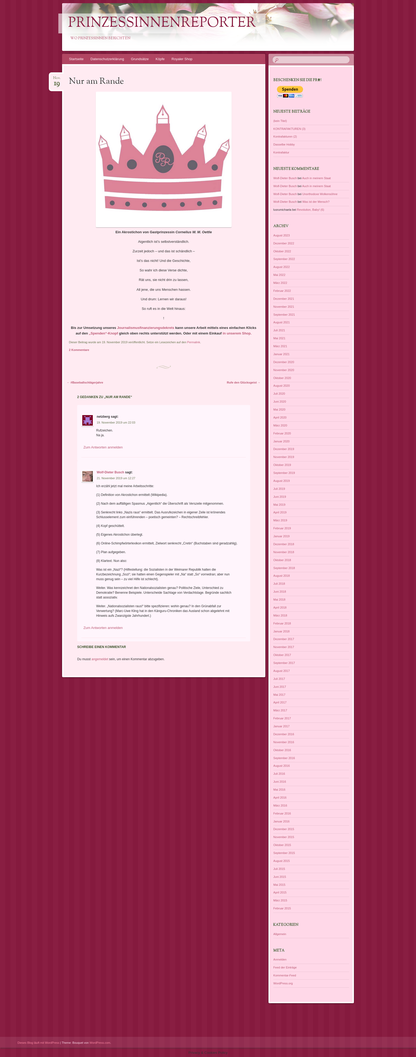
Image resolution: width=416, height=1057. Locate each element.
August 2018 (281, 575)
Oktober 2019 (282, 464)
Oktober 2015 (282, 845)
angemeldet (100, 659)
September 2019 (284, 472)
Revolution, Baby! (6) (310, 209)
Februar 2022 (282, 290)
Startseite (76, 59)
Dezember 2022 (283, 243)
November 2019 (283, 457)
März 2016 (280, 805)
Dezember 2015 (283, 829)
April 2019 (280, 512)
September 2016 (284, 758)
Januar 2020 (281, 441)
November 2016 (283, 742)
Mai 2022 (279, 274)
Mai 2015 (279, 884)
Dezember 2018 (283, 544)
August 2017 (281, 670)
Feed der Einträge (285, 967)
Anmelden (280, 959)
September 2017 (284, 662)
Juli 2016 (279, 773)
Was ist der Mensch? (316, 201)
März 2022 (280, 282)
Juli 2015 (279, 868)
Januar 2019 (281, 536)
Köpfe (160, 59)
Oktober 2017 (282, 655)
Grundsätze (140, 59)
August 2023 (281, 235)
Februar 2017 (282, 718)
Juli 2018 (279, 583)
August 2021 (281, 322)
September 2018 (284, 568)
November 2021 (283, 306)
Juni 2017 (279, 686)
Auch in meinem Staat (316, 178)
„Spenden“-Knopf (103, 333)
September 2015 (284, 853)
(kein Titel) (280, 120)
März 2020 (280, 425)
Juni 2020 (279, 401)
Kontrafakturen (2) (285, 136)
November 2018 (283, 552)
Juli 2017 (279, 678)
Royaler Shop (182, 59)
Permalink (193, 342)
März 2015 (280, 900)
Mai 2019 (279, 504)
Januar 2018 (281, 631)
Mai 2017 (279, 694)
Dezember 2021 (283, 298)
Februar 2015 (282, 908)
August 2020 (281, 385)
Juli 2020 (279, 393)
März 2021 (280, 346)
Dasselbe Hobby (284, 144)
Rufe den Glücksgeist (244, 382)
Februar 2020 (282, 433)
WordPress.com (100, 1042)
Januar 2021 (281, 354)
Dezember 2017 (283, 639)
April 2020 (280, 417)
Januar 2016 (281, 821)
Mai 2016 (279, 789)
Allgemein (279, 934)
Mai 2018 (279, 599)
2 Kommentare (79, 349)
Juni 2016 (279, 781)
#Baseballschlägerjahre (85, 382)
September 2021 (284, 314)
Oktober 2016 (282, 750)
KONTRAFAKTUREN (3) (289, 128)
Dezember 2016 (283, 734)
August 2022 (281, 266)
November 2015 (283, 837)
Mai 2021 (279, 338)
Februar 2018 (282, 623)
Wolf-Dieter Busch (110, 472)
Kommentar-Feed (284, 975)
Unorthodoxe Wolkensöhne (320, 194)
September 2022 (284, 259)
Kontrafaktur (281, 152)
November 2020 (283, 370)
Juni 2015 (279, 876)
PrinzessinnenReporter (162, 23)
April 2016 (280, 797)
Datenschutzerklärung (107, 59)
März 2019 (280, 520)
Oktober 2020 (282, 378)
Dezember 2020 (283, 362)
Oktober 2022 (282, 251)
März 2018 (280, 615)
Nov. (56, 79)
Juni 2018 (279, 591)
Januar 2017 (281, 726)
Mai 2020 (279, 409)
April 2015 (280, 892)
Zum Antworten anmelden (103, 447)
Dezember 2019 (283, 449)
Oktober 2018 (282, 560)
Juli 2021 (279, 330)
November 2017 (283, 647)
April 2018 (280, 607)
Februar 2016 (282, 813)
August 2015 (281, 860)
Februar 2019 (282, 528)
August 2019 (281, 480)
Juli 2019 (279, 488)
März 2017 (280, 710)
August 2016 (281, 765)
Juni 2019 (279, 496)
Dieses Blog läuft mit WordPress (38, 1042)
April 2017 (280, 702)
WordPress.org (283, 983)
